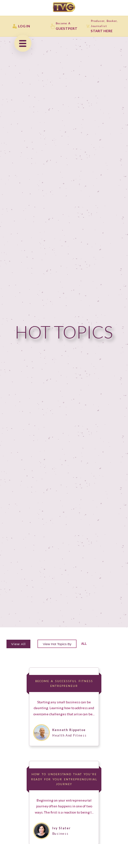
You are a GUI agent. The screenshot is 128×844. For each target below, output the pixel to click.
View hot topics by (57, 644)
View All (18, 644)
